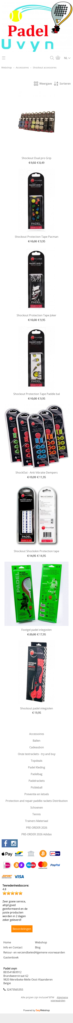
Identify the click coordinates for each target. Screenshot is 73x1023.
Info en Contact (12, 947)
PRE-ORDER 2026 (36, 827)
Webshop (6, 67)
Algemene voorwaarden (50, 952)
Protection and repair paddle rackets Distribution (37, 801)
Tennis (36, 814)
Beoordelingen (22, 929)
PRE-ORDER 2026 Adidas (36, 834)
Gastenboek (10, 957)
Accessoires (36, 734)
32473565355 (15, 989)
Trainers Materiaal (36, 821)
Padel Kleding (36, 767)
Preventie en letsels (36, 794)
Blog (37, 947)
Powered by (36, 1010)
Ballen (36, 740)
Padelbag (36, 774)
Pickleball (36, 787)
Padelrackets (36, 781)
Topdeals (36, 761)
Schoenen (36, 807)
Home (7, 942)
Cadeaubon (36, 747)
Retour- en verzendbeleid (19, 952)
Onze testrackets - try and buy (36, 754)
